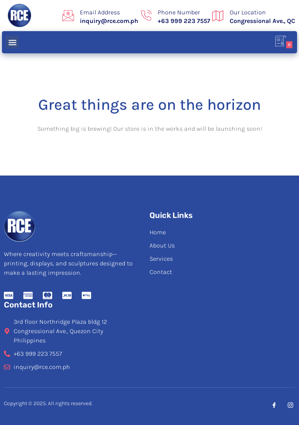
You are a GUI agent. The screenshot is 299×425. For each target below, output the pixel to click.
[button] (12, 42)
